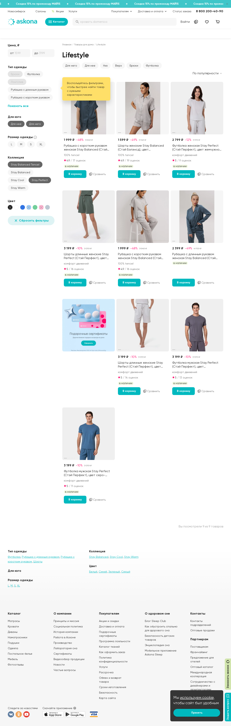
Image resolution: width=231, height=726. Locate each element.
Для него (35, 123)
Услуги (73, 11)
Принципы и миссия (66, 621)
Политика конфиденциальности (113, 659)
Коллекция (16, 157)
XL (41, 144)
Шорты (37, 561)
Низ (105, 65)
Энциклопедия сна (157, 645)
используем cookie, (197, 697)
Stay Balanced (20, 172)
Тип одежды (17, 67)
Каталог (56, 22)
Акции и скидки (109, 621)
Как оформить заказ (112, 652)
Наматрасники (17, 637)
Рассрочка (106, 672)
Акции (58, 11)
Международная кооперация (201, 674)
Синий (103, 571)
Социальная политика (68, 626)
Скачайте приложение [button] (57, 708)
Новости (59, 664)
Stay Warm (18, 187)
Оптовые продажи (202, 630)
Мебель (13, 659)
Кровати (13, 626)
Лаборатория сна (65, 648)
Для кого (14, 117)
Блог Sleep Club (155, 621)
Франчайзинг (199, 652)
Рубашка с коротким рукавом (30, 97)
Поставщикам (199, 646)
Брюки (134, 65)
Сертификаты (63, 653)
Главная (66, 44)
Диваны (13, 631)
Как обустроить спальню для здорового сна (161, 628)
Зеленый (114, 571)
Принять (196, 712)
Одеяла (13, 648)
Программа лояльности (114, 641)
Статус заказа (182, 11)
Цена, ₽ (13, 45)
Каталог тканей (109, 646)
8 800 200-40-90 (209, 11)
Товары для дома (84, 44)
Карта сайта (107, 698)
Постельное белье (20, 653)
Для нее (16, 123)
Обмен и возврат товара (110, 679)
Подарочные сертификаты (108, 633)
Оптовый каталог (201, 666)
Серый (125, 571)
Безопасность (108, 692)
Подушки (13, 642)
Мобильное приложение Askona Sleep (161, 652)
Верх (118, 65)
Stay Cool (17, 180)
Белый (93, 571)
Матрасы (14, 621)
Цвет (11, 201)
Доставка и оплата (111, 626)
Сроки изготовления (112, 687)
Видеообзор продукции (69, 659)
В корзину (75, 174)
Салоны (40, 11)
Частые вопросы (65, 670)
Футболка (33, 74)
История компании (66, 631)
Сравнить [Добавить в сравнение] (97, 174)
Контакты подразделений (200, 622)
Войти (185, 22)
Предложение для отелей (202, 659)
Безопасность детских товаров (159, 637)
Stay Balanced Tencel (25, 164)
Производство (63, 642)
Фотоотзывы (16, 664)
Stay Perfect (40, 180)
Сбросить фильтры (31, 220)
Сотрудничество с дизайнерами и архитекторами (202, 685)
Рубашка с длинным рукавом (29, 89)
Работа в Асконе (65, 637)
